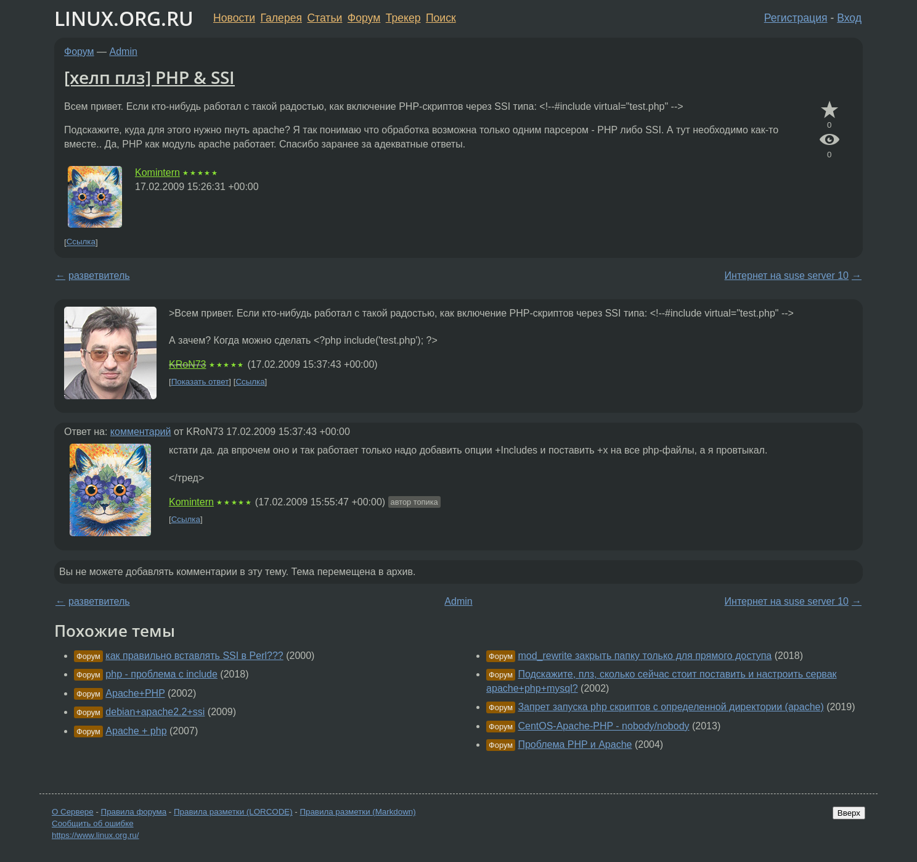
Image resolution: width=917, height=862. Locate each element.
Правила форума (134, 811)
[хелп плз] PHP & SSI (149, 77)
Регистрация (796, 18)
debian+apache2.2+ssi (155, 712)
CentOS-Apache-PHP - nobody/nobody (603, 726)
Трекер (403, 18)
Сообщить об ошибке (93, 823)
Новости (234, 18)
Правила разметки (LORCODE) (233, 811)
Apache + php (135, 731)
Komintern (157, 172)
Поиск (441, 18)
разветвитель (99, 275)
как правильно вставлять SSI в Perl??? (194, 655)
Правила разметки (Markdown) (357, 811)
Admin (123, 51)
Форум (364, 18)
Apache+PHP (135, 693)
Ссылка (81, 242)
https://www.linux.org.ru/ (95, 835)
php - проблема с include (161, 674)
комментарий (140, 431)
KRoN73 (187, 364)
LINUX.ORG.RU (124, 18)
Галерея (281, 18)
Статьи (324, 18)
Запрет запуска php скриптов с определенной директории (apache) (670, 707)
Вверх (849, 813)
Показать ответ (200, 381)
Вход (849, 18)
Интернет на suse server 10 (787, 275)
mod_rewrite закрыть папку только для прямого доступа (645, 655)
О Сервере (73, 811)
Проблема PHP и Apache (575, 744)
